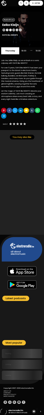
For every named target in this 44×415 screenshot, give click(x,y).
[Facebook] (23, 402)
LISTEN (36, 3)
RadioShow (9, 20)
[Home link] (3, 3)
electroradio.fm (27, 388)
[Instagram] (19, 402)
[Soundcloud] (10, 402)
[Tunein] (5, 402)
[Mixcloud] (14, 402)
